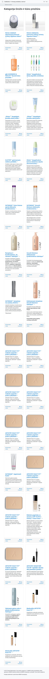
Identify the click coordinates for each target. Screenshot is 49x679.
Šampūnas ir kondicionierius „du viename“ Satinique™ (11, 254)
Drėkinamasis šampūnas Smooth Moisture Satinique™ (34, 302)
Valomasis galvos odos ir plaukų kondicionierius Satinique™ (13, 610)
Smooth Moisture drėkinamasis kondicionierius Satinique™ (35, 254)
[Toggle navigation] (2, 1)
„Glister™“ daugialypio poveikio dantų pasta (34, 117)
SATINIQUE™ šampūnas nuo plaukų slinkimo (12, 302)
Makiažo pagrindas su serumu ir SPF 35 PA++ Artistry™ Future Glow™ (34, 516)
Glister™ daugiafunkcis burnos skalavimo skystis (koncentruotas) (35, 161)
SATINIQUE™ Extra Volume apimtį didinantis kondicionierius (13, 207)
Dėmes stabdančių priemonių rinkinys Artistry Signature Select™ (35, 34)
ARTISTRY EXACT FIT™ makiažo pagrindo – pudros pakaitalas (12, 352)
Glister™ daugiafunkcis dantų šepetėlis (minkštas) (35, 75)
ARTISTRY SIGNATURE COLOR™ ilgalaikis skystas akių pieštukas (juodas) (35, 567)
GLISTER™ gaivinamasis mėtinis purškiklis (13, 161)
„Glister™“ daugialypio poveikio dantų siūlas (12, 117)
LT (44, 1)
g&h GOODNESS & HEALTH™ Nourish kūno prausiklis (12, 75)
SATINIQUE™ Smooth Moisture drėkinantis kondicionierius (33, 207)
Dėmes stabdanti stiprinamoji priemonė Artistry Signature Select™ (13, 34)
